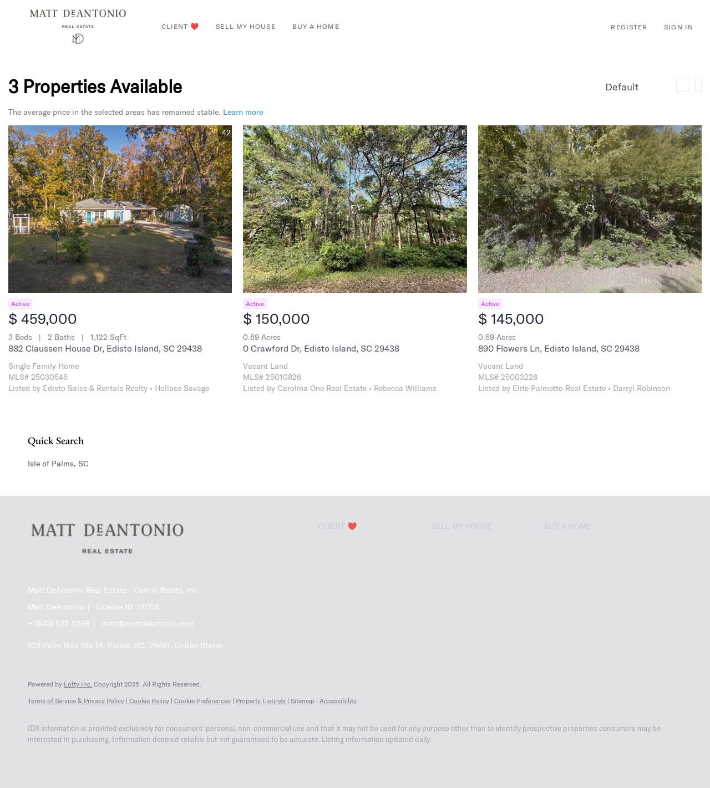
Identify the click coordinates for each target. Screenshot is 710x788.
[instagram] (137, 758)
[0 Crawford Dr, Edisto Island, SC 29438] (354, 209)
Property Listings (261, 701)
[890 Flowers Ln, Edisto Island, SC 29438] (590, 209)
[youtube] (169, 758)
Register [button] (629, 27)
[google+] (202, 758)
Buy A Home (315, 26)
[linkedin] (73, 758)
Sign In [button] (678, 27)
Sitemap (303, 701)
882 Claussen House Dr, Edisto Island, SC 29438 (105, 348)
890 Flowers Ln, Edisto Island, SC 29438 (559, 348)
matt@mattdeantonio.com (148, 623)
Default (621, 86)
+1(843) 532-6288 (58, 623)
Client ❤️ (180, 26)
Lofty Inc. (78, 684)
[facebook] (41, 758)
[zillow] (105, 758)
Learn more (243, 112)
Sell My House (245, 26)
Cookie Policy (149, 701)
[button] (78, 26)
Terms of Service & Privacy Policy (76, 701)
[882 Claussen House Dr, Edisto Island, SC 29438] (120, 209)
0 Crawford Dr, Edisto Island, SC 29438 (321, 348)
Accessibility (338, 701)
